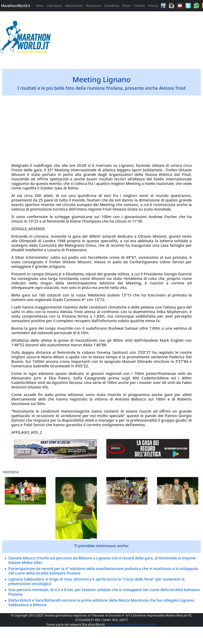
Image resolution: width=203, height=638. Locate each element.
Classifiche (111, 6)
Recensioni (93, 6)
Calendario (54, 6)
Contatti (139, 6)
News (40, 6)
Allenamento (74, 6)
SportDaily (135, 624)
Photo (126, 6)
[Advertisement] (127, 38)
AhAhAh (150, 624)
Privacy (153, 6)
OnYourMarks (115, 624)
